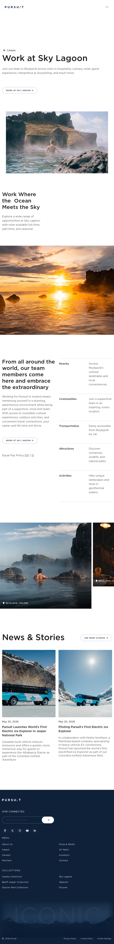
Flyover (63, 887)
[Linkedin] (35, 830)
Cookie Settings (104, 938)
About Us (7, 844)
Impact (6, 849)
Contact (63, 860)
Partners (7, 860)
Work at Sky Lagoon (18, 90)
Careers (9, 50)
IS (32, 455)
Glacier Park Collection (15, 887)
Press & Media (67, 844)
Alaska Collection (12, 876)
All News (64, 849)
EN (27, 455)
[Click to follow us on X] (12, 830)
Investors (64, 855)
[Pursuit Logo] (14, 7)
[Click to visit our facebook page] (5, 830)
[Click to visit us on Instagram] (20, 830)
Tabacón (63, 882)
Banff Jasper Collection (15, 882)
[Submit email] (48, 820)
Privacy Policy (70, 938)
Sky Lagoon (65, 876)
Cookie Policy (87, 938)
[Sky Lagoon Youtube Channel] (27, 830)
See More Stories (94, 638)
